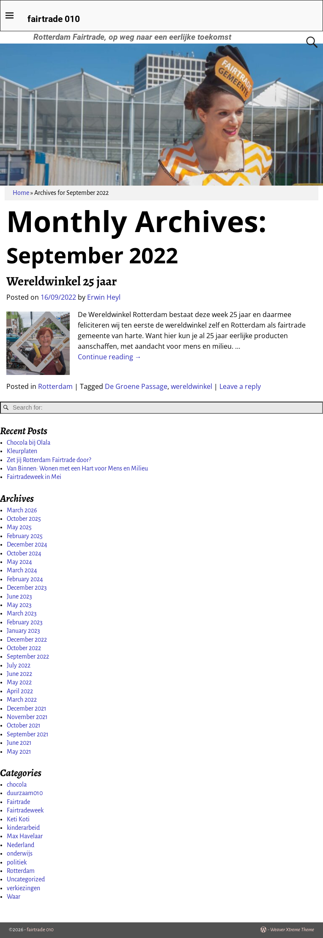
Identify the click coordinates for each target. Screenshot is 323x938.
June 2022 (19, 673)
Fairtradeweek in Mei (34, 476)
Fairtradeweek (25, 810)
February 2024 (25, 579)
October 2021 (24, 725)
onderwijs (20, 853)
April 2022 (20, 691)
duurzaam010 (25, 793)
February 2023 (25, 622)
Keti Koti (18, 819)
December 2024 (27, 544)
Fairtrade (18, 802)
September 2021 (28, 734)
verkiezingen (23, 888)
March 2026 (22, 510)
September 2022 (28, 656)
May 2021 (19, 751)
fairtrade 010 (53, 19)
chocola (17, 784)
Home (21, 192)
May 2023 (19, 605)
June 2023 (19, 596)
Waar (13, 896)
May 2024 (19, 561)
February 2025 (25, 536)
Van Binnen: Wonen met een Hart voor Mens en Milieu (77, 468)
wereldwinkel (191, 386)
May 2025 (19, 527)
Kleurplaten (22, 451)
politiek (17, 862)
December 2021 (27, 708)
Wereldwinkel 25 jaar (61, 281)
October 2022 (24, 648)
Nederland (20, 845)
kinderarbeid (23, 827)
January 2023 (23, 630)
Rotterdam (55, 386)
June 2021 (19, 742)
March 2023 (22, 613)
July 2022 (18, 665)
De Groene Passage (136, 386)
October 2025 (24, 518)
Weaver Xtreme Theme (292, 930)
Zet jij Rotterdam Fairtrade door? (49, 460)
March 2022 (22, 699)
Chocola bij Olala (28, 442)
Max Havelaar (25, 836)
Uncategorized (26, 879)
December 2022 (27, 639)
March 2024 (22, 570)
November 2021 (27, 717)
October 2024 (24, 553)
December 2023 (27, 587)
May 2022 (19, 682)
